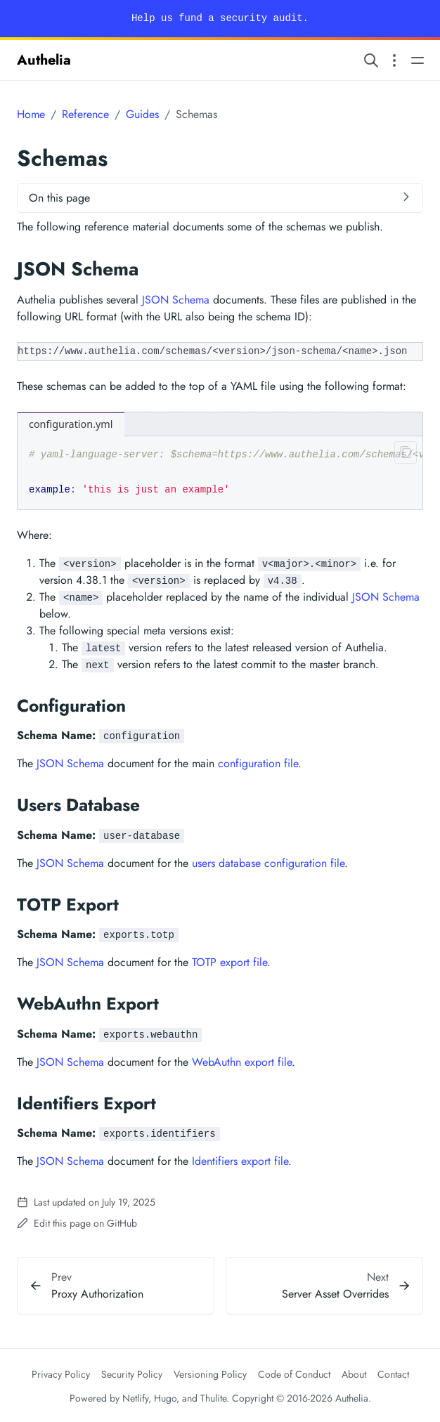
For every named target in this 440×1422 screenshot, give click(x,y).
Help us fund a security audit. (220, 18)
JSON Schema (175, 300)
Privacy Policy (61, 1374)
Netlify (135, 1398)
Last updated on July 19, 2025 (86, 1202)
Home (31, 114)
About (354, 1374)
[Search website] (371, 60)
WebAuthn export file (242, 1062)
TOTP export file (229, 962)
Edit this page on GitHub (77, 1223)
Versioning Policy (210, 1374)
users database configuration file (268, 863)
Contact (393, 1374)
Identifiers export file (240, 1161)
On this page (59, 198)
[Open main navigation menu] (417, 60)
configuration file (258, 763)
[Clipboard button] (403, 455)
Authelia (44, 60)
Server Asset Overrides (335, 1294)
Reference (85, 114)
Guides (142, 114)
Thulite (213, 1398)
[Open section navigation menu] (394, 60)
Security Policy (131, 1374)
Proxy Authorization (97, 1294)
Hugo (165, 1398)
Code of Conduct (294, 1374)
